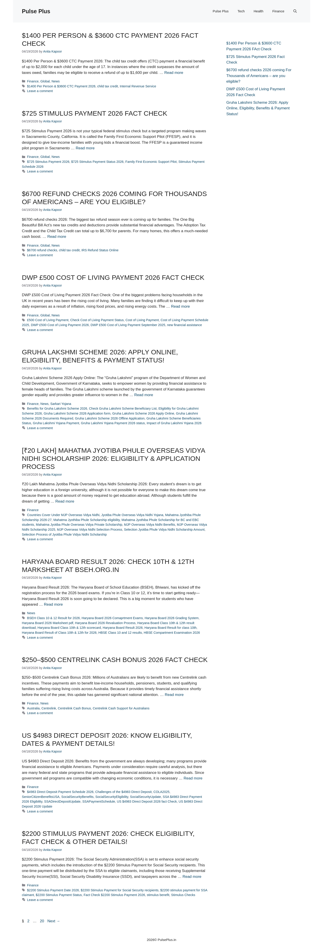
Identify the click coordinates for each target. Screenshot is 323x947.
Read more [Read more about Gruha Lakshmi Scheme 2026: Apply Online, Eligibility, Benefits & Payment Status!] (143, 395)
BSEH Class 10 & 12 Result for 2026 (53, 618)
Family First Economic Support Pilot (151, 161)
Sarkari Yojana (60, 404)
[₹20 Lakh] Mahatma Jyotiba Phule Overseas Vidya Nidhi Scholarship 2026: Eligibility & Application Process (113, 458)
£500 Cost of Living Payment (48, 320)
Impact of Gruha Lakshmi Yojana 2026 (174, 423)
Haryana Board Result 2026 (123, 627)
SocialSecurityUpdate (145, 797)
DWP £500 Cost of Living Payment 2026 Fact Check (113, 277)
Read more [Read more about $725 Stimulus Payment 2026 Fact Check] (85, 148)
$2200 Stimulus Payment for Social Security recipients (120, 890)
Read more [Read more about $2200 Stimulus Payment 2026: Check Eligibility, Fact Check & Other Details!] (192, 876)
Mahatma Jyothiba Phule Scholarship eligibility (86, 520)
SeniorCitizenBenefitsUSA (41, 797)
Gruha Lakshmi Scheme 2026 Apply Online (143, 413)
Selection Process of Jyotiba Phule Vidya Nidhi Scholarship (64, 534)
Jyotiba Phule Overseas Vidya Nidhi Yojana (132, 515)
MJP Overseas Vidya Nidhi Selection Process (89, 529)
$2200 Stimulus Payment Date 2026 (53, 890)
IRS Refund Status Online (99, 250)
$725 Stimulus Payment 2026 (48, 161)
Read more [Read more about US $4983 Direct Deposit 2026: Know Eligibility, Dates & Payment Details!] (192, 778)
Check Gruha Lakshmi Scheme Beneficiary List (123, 408)
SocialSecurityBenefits (77, 797)
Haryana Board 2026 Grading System (172, 618)
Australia (33, 708)
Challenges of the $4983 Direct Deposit (123, 792)
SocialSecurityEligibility (111, 797)
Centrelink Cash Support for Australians (121, 708)
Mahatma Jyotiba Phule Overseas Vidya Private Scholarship (79, 524)
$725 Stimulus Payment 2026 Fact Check (94, 113)
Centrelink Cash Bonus (74, 708)
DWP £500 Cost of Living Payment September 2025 (128, 325)
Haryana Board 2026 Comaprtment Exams (112, 618)
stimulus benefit (158, 895)
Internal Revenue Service (138, 86)
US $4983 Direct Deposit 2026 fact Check (147, 801)
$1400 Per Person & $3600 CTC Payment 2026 (61, 86)
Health (258, 11)
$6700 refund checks (42, 250)
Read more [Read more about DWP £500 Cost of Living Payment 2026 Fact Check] (180, 306)
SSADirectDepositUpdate (62, 801)
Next (53, 921)
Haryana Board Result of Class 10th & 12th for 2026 (59, 632)
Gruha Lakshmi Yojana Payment (56, 423)
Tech (241, 11)
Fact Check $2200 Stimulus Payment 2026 (114, 895)
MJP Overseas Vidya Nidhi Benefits (149, 524)
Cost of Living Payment (142, 320)
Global (45, 81)
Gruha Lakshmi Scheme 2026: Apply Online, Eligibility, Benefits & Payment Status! (258, 108)
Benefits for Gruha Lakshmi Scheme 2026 (57, 408)
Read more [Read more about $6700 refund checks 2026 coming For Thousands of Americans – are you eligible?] (56, 236)
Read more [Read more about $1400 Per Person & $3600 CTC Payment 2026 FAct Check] (173, 73)
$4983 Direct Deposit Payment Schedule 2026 (60, 792)
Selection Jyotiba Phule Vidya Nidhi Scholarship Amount (164, 529)
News (56, 81)
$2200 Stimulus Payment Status (59, 895)
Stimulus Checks (183, 895)
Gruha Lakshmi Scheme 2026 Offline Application (109, 418)
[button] (295, 11)
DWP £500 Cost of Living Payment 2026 (60, 325)
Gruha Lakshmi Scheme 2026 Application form (77, 413)
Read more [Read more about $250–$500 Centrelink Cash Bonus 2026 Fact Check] (174, 695)
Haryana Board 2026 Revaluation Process (105, 623)
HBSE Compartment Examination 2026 (172, 632)
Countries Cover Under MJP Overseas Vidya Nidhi (63, 515)
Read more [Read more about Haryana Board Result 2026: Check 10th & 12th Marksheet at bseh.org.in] (53, 604)
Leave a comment (40, 91)
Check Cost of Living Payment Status (97, 320)
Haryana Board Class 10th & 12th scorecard (69, 627)
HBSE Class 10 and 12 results (120, 632)
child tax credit (107, 86)
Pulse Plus (36, 11)
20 (42, 921)
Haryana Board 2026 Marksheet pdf (47, 623)
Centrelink (48, 708)
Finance (278, 11)
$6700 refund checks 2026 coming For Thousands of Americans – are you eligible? (258, 76)
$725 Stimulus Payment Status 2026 (97, 161)
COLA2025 (161, 792)
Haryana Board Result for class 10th (170, 627)
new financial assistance (184, 325)
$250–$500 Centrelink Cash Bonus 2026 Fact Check (115, 659)
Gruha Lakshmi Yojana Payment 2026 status (113, 423)
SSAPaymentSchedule (98, 801)
